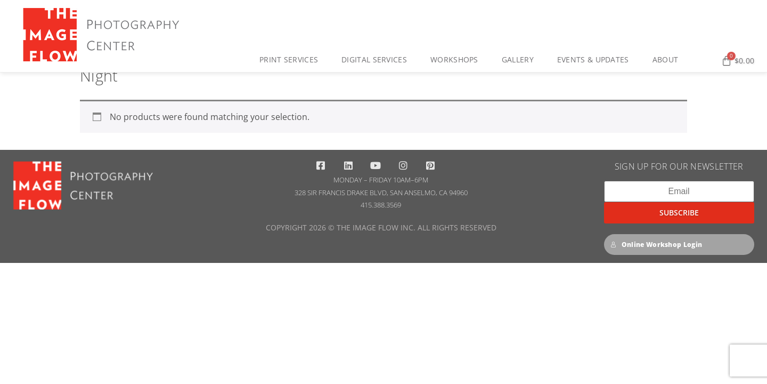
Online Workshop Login (656, 283)
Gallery (520, 59)
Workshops (457, 59)
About (668, 59)
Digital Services (376, 59)
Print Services (291, 59)
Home (91, 79)
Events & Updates (595, 59)
